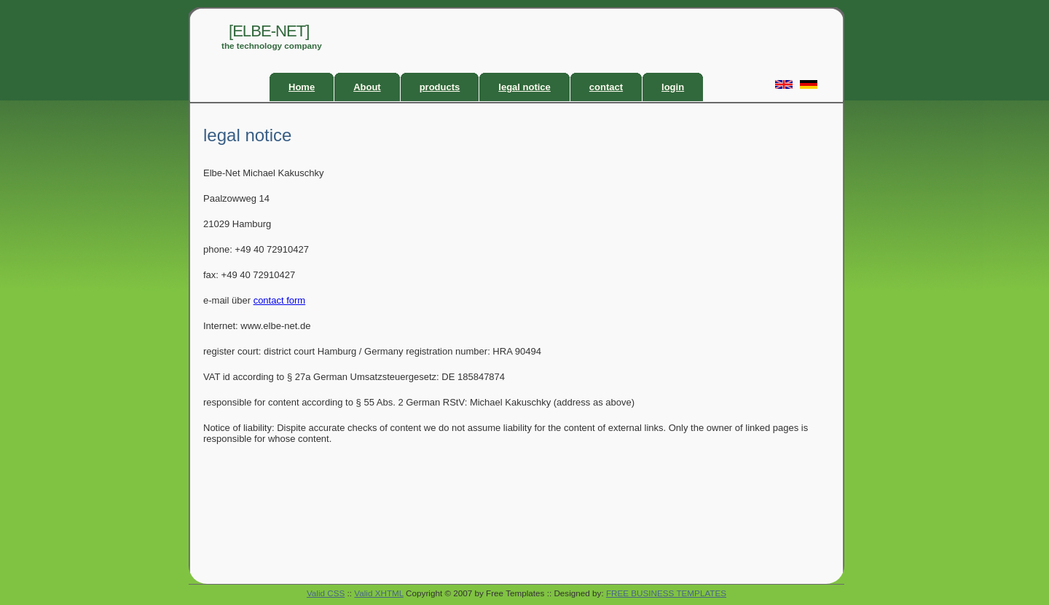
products (440, 87)
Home (301, 87)
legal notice (524, 87)
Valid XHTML (379, 593)
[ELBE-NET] (269, 31)
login (672, 87)
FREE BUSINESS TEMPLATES (666, 593)
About (367, 87)
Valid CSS (326, 593)
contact (606, 87)
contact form (280, 300)
